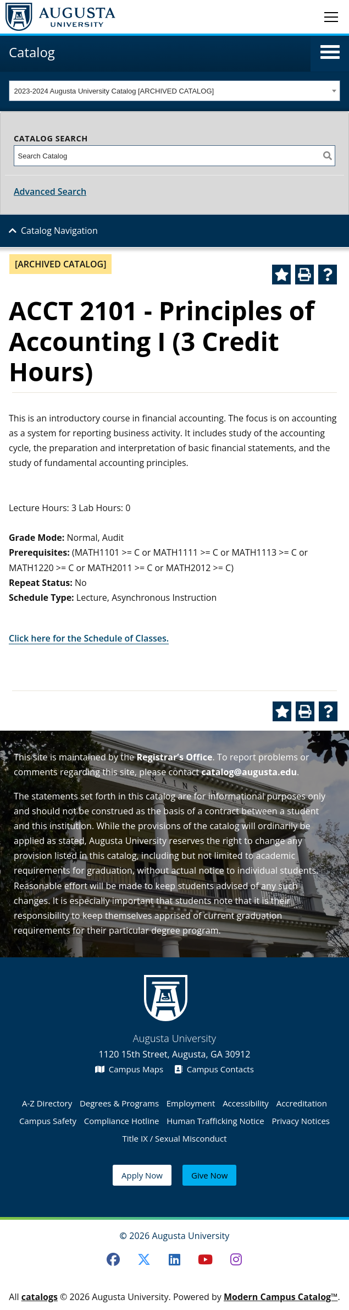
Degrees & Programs (119, 1103)
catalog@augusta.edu (249, 772)
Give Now (209, 1175)
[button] (330, 52)
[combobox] (174, 90)
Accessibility (246, 1103)
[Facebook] (113, 1259)
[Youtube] (205, 1259)
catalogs (39, 1297)
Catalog (32, 52)
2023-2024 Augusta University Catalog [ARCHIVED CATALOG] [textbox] (114, 91)
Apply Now (142, 1175)
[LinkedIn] (174, 1259)
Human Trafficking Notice (215, 1120)
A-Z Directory (47, 1103)
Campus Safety (47, 1120)
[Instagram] (235, 1259)
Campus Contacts (214, 1069)
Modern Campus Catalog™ (281, 1297)
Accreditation (301, 1103)
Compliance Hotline (121, 1120)
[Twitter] (144, 1259)
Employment (191, 1103)
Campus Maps (129, 1069)
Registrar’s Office (174, 757)
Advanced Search (50, 191)
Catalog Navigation (59, 230)
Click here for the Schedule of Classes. (89, 638)
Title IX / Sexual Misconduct (174, 1138)
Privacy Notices (301, 1120)
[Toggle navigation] (331, 16)
